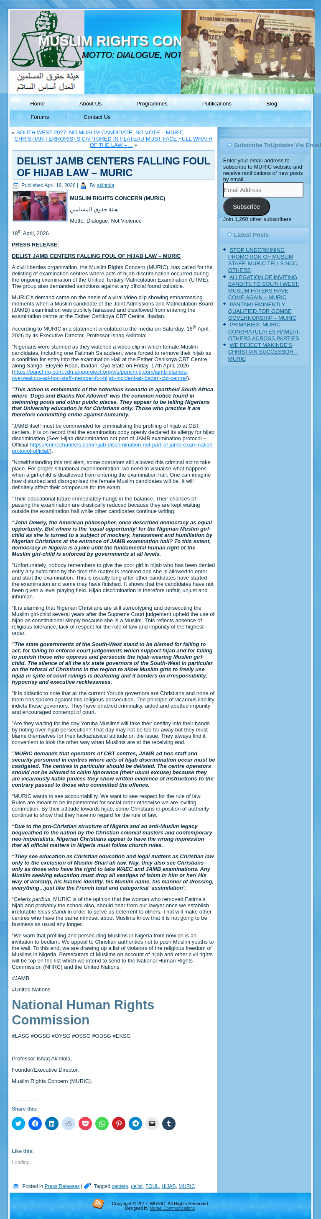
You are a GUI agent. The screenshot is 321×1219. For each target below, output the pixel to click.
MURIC (186, 1186)
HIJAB (169, 1186)
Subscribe (246, 206)
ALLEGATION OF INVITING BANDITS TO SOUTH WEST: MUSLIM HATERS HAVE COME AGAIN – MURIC (263, 287)
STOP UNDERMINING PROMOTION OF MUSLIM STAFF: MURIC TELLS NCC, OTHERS (263, 260)
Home (37, 103)
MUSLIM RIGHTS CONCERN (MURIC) (159, 41)
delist (137, 1186)
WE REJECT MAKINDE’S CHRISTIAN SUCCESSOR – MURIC (263, 352)
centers (120, 1186)
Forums (40, 117)
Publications (217, 103)
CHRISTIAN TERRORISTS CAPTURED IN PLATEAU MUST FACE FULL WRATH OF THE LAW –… (114, 142)
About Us (90, 103)
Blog (271, 103)
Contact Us (97, 117)
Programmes (151, 103)
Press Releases (62, 1186)
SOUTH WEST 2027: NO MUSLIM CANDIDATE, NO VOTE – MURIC (99, 132)
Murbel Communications (172, 1208)
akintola (105, 185)
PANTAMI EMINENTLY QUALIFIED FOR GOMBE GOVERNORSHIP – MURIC (262, 311)
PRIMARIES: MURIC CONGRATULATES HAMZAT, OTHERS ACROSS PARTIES (264, 331)
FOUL (152, 1186)
